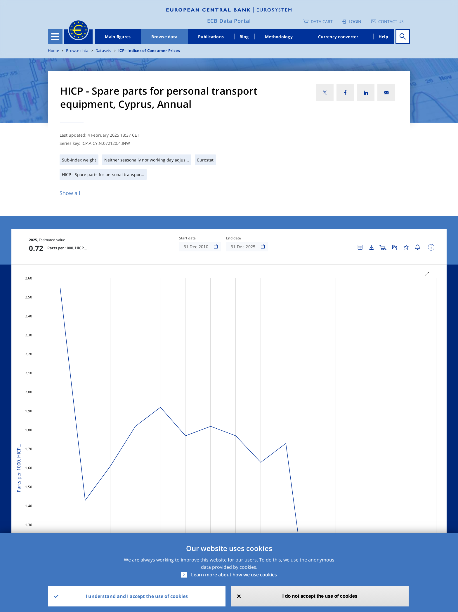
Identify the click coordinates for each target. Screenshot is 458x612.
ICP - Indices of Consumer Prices (149, 50)
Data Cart (322, 21)
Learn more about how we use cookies (234, 574)
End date (233, 238)
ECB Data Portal (229, 20)
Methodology (279, 36)
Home (53, 50)
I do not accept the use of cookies (320, 596)
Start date (187, 238)
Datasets (103, 50)
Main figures (118, 36)
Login (355, 21)
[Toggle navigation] (55, 36)
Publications (211, 36)
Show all (70, 193)
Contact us (391, 21)
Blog (244, 36)
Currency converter (338, 36)
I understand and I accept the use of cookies (137, 596)
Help (383, 36)
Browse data (164, 36)
